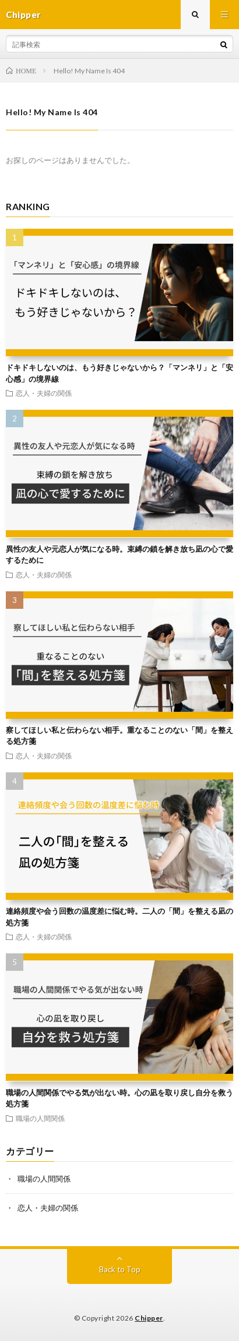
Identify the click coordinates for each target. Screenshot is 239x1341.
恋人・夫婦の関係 (44, 392)
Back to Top (119, 1269)
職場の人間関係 (40, 1118)
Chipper (149, 1318)
